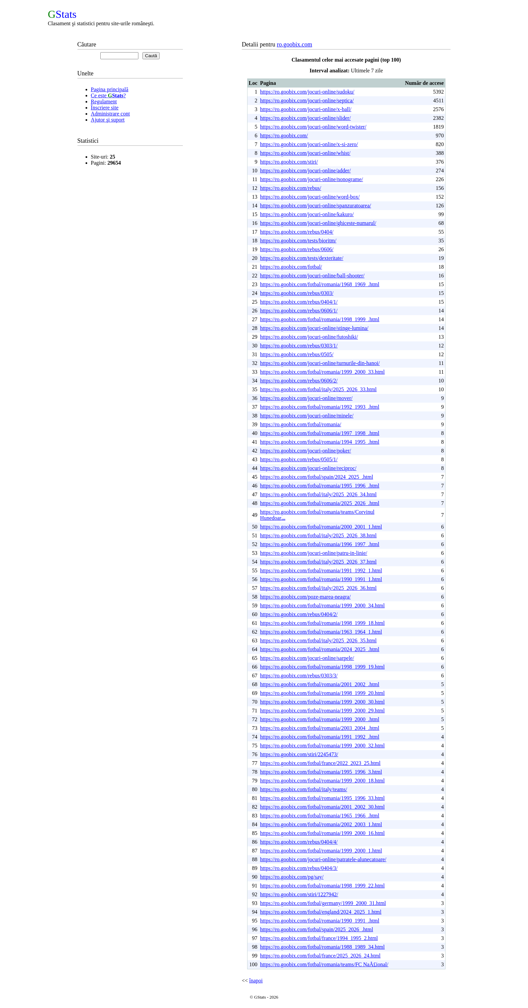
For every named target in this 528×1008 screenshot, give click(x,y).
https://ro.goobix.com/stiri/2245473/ (299, 754)
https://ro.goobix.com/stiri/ (289, 162)
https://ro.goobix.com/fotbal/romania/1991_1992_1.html (321, 570)
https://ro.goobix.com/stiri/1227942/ (299, 894)
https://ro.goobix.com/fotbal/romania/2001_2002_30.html (322, 807)
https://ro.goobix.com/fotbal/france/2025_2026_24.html (320, 956)
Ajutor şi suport (108, 120)
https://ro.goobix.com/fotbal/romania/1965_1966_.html (319, 815)
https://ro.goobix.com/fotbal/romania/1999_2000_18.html (322, 780)
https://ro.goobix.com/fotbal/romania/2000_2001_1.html (321, 527)
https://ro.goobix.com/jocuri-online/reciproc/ (308, 468)
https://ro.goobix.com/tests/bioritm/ (298, 240)
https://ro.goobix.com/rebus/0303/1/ (298, 345)
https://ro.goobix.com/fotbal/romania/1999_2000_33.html (322, 372)
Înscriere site (105, 107)
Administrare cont (110, 113)
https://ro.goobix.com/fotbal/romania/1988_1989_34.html (322, 947)
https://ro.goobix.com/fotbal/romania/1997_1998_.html (319, 433)
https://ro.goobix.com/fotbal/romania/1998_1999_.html (319, 319)
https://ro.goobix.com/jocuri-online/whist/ (305, 153)
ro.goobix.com (294, 44)
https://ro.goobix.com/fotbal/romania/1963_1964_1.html (321, 632)
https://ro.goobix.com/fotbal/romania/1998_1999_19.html (322, 667)
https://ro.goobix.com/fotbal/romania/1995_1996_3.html (321, 772)
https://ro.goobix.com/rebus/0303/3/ (298, 675)
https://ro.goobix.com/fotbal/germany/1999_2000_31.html (323, 903)
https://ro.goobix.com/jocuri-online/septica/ (307, 100)
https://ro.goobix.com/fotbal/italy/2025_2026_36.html (318, 588)
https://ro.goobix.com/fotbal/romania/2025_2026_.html (319, 503)
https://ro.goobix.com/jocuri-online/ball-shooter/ (312, 275)
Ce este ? (108, 95)
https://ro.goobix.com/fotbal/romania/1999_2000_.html (319, 719)
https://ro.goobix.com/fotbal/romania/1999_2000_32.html (322, 745)
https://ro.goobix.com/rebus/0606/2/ (298, 380)
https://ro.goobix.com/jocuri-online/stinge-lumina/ (314, 328)
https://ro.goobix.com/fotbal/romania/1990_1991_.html (319, 920)
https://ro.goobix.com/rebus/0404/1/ (298, 302)
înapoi (256, 980)
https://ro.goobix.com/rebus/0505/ (296, 354)
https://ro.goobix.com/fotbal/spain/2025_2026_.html (316, 929)
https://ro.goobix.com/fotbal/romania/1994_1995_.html (319, 442)
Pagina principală (110, 89)
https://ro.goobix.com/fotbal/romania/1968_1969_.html (319, 284)
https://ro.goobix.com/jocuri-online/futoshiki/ (309, 337)
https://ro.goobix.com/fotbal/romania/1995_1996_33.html (322, 798)
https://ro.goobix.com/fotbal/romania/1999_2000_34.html (322, 605)
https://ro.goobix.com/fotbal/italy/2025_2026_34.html (318, 494)
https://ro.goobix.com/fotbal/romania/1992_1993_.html (319, 407)
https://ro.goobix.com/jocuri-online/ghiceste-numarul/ (318, 223)
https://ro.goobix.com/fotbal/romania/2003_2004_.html (319, 728)
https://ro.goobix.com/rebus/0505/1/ (298, 459)
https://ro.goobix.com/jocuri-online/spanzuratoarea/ (315, 205)
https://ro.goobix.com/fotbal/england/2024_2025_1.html (320, 912)
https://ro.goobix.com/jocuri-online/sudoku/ (307, 92)
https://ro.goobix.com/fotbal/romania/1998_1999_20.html (322, 693)
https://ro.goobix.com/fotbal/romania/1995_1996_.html (319, 486)
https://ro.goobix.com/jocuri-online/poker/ (305, 450)
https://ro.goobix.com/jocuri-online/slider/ (305, 118)
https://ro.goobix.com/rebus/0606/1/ (298, 310)
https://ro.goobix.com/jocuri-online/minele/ (306, 415)
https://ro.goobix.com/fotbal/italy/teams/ (303, 789)
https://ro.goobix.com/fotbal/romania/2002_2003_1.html (321, 824)
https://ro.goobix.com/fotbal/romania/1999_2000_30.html (322, 702)
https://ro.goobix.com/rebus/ (290, 188)
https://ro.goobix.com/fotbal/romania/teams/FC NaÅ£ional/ (324, 964)
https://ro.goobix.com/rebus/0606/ (296, 249)
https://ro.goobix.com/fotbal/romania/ (300, 424)
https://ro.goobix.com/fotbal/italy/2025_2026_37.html (318, 562)
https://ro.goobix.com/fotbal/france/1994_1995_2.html (319, 938)
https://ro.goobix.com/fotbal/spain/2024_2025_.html (316, 477)
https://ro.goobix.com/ (284, 135)
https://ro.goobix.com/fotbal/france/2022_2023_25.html (320, 763)
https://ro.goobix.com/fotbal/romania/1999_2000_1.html (321, 850)
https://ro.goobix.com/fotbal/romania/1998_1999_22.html (322, 885)
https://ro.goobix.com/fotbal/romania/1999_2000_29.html (322, 710)
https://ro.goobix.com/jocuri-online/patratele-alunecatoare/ (323, 859)
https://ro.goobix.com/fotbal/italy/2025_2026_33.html (318, 389)
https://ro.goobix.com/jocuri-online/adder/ (305, 170)
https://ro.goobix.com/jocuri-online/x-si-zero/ (309, 144)
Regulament (104, 101)
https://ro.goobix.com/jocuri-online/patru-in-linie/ (313, 553)
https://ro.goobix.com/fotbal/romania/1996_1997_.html (319, 544)
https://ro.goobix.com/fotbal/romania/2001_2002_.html (319, 684)
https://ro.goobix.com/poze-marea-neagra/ (305, 597)
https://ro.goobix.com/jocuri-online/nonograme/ (311, 179)
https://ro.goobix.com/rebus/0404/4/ (298, 842)
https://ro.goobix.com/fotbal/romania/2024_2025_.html (319, 649)
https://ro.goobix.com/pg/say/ (291, 877)
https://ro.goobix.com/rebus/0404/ (296, 232)
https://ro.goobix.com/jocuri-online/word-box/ (310, 197)
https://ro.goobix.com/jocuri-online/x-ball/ (305, 109)
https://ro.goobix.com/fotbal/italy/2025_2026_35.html (318, 640)
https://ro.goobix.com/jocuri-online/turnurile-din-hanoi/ (320, 363)
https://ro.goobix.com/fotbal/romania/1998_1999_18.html (322, 623)
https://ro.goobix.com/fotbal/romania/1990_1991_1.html (321, 579)
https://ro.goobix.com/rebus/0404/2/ (298, 614)
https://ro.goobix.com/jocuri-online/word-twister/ (313, 127)
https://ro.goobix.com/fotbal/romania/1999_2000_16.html (322, 833)
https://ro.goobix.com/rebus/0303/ (296, 293)
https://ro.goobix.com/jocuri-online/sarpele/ (307, 658)
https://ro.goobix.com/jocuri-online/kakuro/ (307, 214)
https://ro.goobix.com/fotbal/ (291, 267)
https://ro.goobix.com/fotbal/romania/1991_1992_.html (319, 737)
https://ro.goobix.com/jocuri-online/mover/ (306, 398)
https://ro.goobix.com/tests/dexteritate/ (301, 258)
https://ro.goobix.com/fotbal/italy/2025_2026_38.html (318, 535)
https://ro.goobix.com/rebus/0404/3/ (298, 868)
